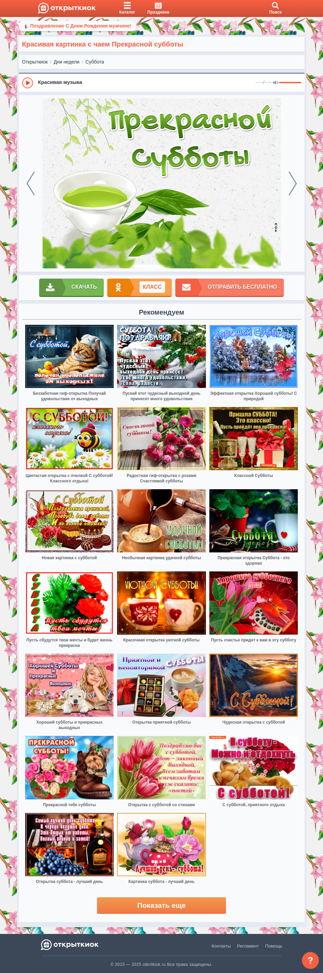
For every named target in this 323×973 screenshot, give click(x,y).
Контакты (221, 946)
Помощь (273, 946)
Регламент (248, 946)
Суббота (94, 62)
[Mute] (275, 82)
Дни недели (67, 62)
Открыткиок (35, 62)
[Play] (27, 82)
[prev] (30, 183)
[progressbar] (290, 83)
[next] (292, 183)
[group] (162, 82)
